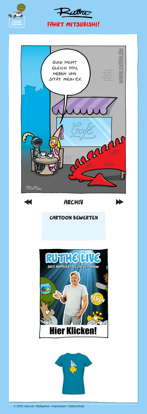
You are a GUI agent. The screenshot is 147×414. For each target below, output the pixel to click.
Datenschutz (76, 406)
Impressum (59, 406)
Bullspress (42, 406)
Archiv (73, 202)
